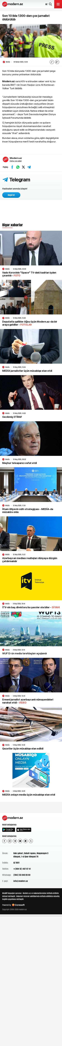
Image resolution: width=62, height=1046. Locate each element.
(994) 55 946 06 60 (21, 875)
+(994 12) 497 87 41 (22, 868)
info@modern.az (20, 881)
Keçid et (11, 195)
